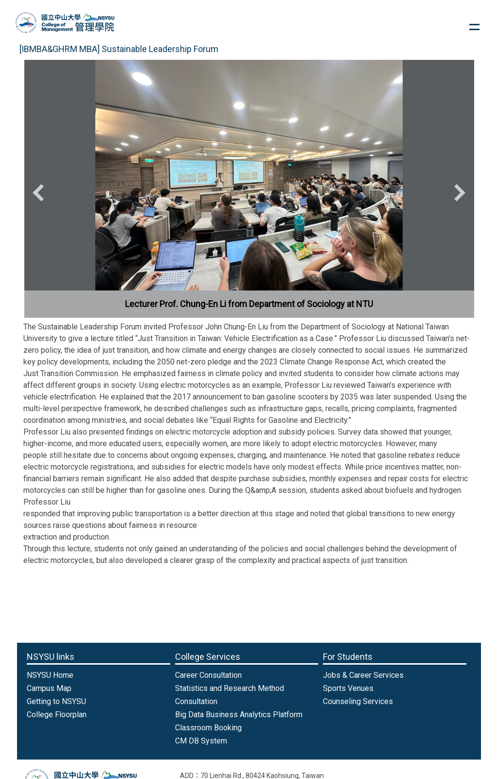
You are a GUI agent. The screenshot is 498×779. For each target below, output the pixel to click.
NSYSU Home (50, 675)
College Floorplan (57, 714)
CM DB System (201, 740)
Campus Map (49, 688)
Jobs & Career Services (363, 675)
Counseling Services (358, 701)
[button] (41, 192)
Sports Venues (348, 688)
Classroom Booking (208, 727)
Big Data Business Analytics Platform (238, 714)
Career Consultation (208, 675)
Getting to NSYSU (56, 701)
